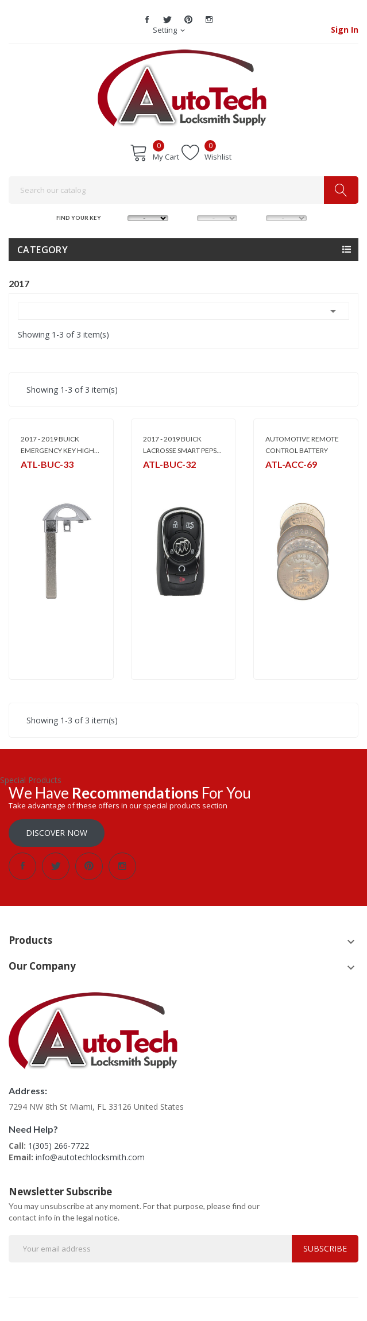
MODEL (187, 217)
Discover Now (56, 832)
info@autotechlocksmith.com (90, 1157)
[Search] (183, 190)
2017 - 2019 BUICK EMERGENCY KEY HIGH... (60, 445)
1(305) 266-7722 (58, 1145)
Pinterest (188, 19)
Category (42, 249)
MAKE (118, 217)
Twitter (167, 19)
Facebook (147, 19)
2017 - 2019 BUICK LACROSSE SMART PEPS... (182, 445)
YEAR (256, 217)
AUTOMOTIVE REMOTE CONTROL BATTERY (302, 445)
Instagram (209, 19)
